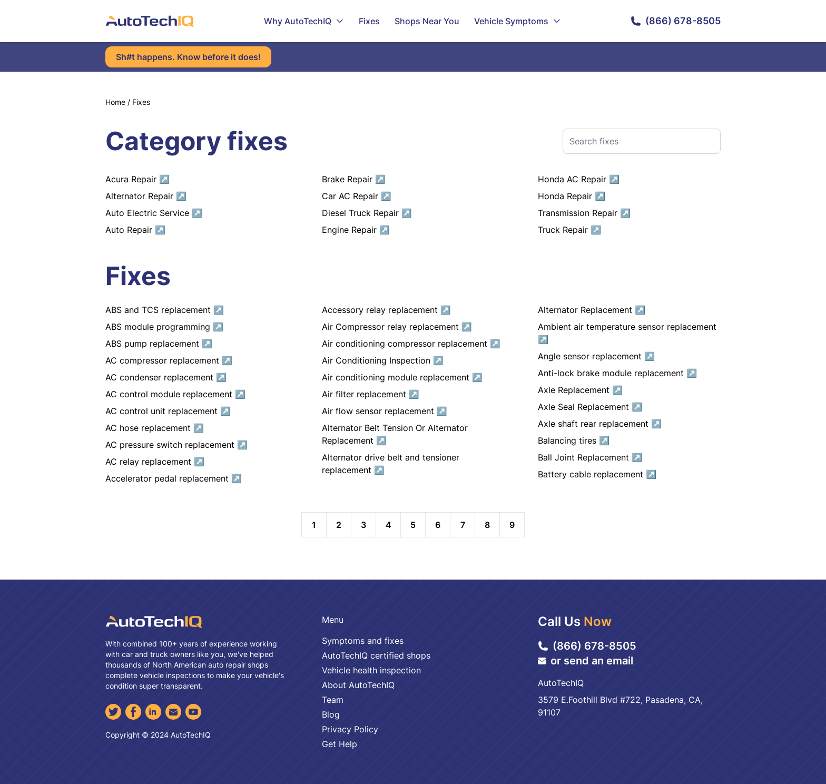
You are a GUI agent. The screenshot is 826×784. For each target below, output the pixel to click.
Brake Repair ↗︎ (354, 179)
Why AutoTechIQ (304, 21)
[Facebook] (133, 712)
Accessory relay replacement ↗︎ (386, 310)
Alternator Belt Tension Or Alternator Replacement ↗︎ (395, 434)
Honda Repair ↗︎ (571, 196)
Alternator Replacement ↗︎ (591, 310)
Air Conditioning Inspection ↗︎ (383, 360)
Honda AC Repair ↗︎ (579, 179)
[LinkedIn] (153, 712)
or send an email (585, 660)
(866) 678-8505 (676, 20)
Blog (331, 714)
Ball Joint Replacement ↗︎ (590, 457)
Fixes (369, 21)
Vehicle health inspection (371, 670)
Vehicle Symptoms (517, 21)
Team (332, 699)
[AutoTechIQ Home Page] (149, 21)
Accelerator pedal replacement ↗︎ (173, 478)
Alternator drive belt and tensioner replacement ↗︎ (390, 463)
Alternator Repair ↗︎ (145, 196)
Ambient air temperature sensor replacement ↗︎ (627, 333)
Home (115, 101)
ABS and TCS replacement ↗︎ (164, 310)
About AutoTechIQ (358, 685)
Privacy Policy (350, 729)
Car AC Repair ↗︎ (356, 196)
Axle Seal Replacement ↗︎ (590, 406)
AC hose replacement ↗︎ (154, 428)
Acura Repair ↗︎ (137, 179)
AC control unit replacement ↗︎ (168, 411)
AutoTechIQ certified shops (376, 655)
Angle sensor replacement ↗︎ (596, 356)
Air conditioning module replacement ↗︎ (402, 377)
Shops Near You (427, 21)
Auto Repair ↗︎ (135, 229)
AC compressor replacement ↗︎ (168, 360)
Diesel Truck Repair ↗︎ (367, 213)
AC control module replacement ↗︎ (175, 394)
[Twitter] (113, 712)
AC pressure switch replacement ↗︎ (176, 444)
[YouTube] (193, 712)
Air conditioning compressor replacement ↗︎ (411, 343)
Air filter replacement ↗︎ (370, 394)
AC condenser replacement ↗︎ (166, 377)
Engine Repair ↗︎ (356, 229)
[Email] (173, 712)
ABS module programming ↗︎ (164, 326)
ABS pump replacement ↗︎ (158, 343)
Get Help (339, 744)
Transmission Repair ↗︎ (584, 213)
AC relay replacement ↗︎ (154, 461)
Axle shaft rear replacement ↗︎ (600, 423)
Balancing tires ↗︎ (573, 440)
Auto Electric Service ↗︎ (153, 213)
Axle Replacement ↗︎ (580, 390)
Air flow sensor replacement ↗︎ (384, 411)
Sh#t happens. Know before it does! (188, 57)
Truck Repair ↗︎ (569, 229)
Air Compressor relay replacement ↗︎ (397, 326)
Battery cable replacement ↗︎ (597, 474)
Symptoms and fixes (363, 640)
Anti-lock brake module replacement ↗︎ (617, 373)
